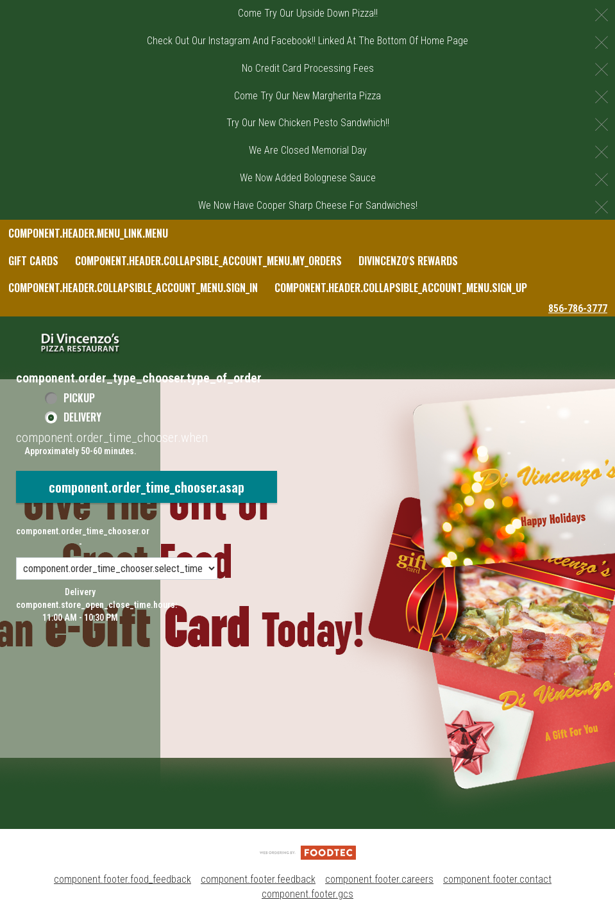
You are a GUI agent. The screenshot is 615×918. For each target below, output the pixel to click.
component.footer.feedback (258, 879)
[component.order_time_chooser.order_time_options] (116, 568)
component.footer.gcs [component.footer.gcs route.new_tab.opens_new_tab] (307, 894)
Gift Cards (33, 260)
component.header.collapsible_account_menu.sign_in (133, 287)
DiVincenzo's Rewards (408, 260)
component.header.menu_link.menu (88, 233)
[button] (80, 343)
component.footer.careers (379, 879)
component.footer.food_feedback (122, 879)
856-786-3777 (577, 308)
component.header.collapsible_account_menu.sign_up (400, 287)
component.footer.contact (497, 879)
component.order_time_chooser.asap (146, 486)
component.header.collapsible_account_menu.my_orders (208, 260)
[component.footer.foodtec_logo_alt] (308, 852)
